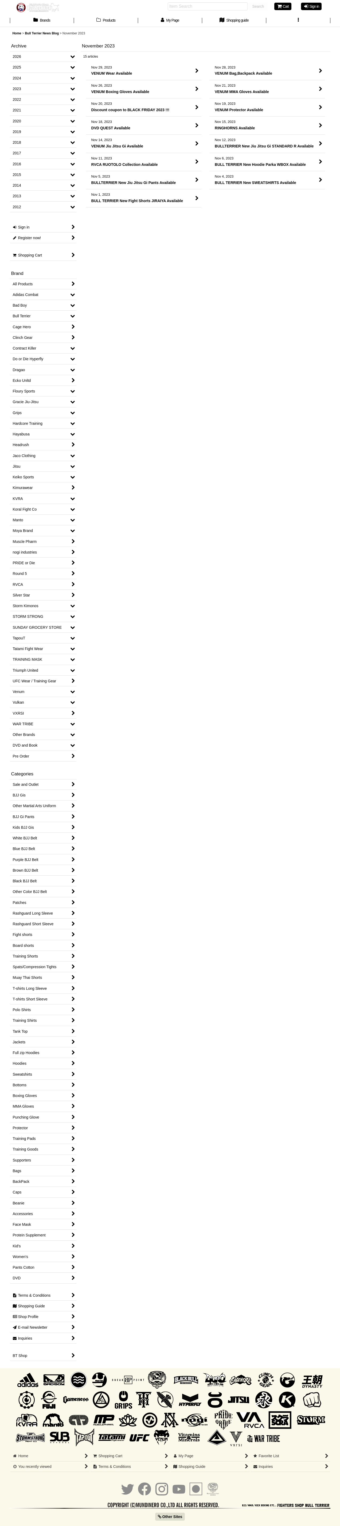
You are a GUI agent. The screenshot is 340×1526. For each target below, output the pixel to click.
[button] (298, 21)
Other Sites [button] (170, 1517)
